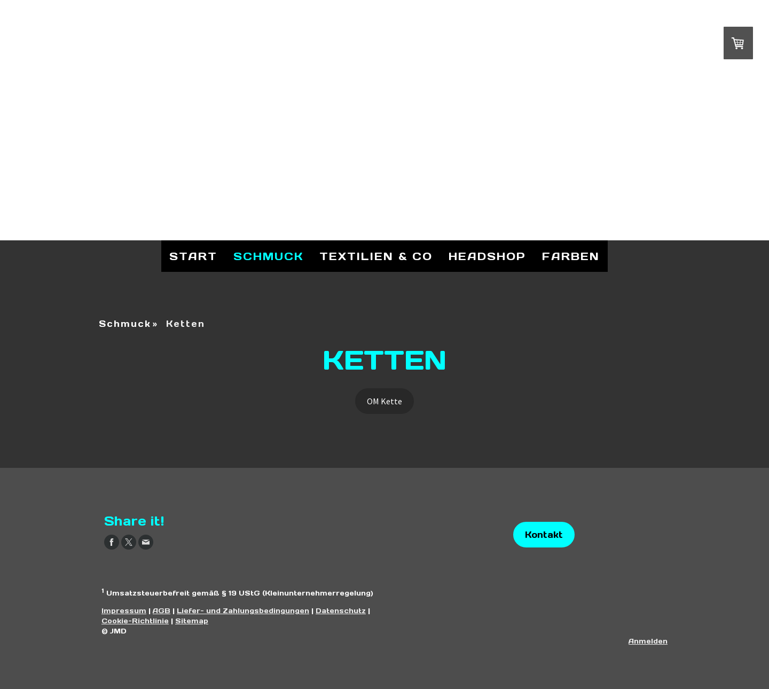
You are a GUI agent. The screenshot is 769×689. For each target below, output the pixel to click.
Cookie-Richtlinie (135, 620)
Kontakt (544, 534)
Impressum (123, 610)
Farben (571, 256)
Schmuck (268, 256)
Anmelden (648, 641)
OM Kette (384, 401)
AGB (161, 610)
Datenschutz (341, 610)
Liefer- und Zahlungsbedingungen (243, 610)
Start (193, 256)
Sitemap (191, 620)
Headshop (487, 256)
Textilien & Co (376, 256)
